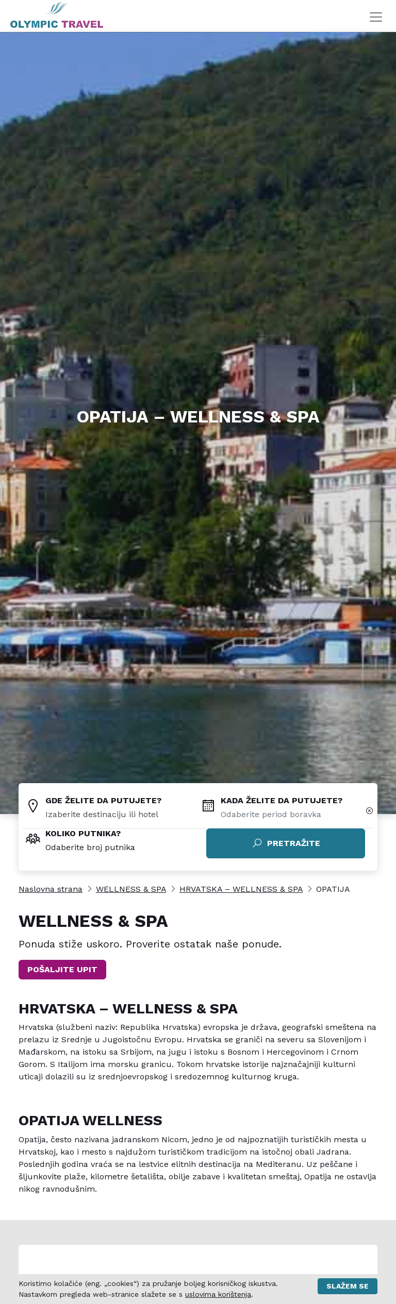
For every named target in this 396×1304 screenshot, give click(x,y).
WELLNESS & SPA (131, 889)
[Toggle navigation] (376, 17)
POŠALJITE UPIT (62, 969)
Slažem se (347, 1286)
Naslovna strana (50, 889)
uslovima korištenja (218, 1294)
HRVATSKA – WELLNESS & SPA (241, 889)
